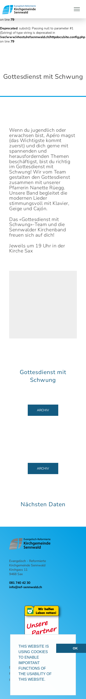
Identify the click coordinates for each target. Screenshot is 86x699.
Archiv (43, 410)
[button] (47, 680)
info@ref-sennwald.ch (25, 587)
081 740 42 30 (19, 583)
